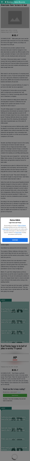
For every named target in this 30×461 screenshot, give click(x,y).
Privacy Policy (5, 229)
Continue (15, 240)
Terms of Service (22, 225)
